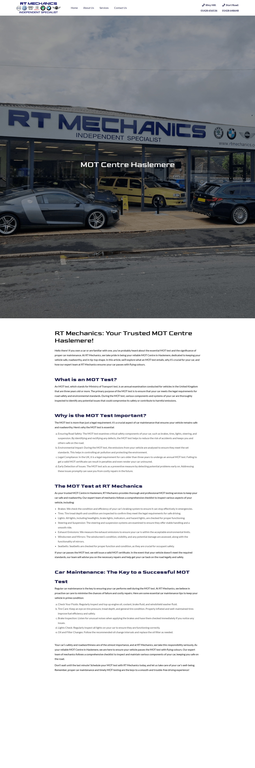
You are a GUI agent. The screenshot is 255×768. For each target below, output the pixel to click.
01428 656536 (209, 7)
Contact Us (120, 7)
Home (74, 7)
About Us (88, 7)
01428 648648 (230, 7)
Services (104, 7)
